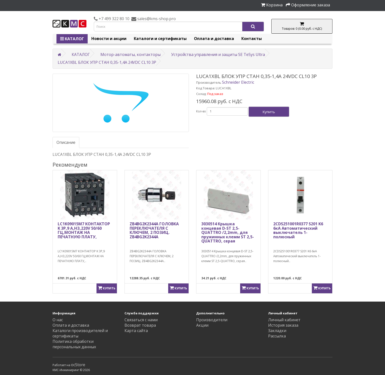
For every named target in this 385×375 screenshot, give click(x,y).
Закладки (277, 330)
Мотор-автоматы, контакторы (130, 54)
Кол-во (201, 111)
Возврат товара (140, 325)
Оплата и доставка (214, 38)
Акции (202, 325)
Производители (211, 319)
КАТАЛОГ (72, 38)
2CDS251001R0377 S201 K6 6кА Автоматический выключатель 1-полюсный (298, 230)
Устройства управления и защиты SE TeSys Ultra (218, 54)
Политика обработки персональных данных (74, 344)
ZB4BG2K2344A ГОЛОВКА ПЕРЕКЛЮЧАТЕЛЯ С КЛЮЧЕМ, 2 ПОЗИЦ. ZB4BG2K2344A (154, 230)
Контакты (251, 38)
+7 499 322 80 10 (113, 18)
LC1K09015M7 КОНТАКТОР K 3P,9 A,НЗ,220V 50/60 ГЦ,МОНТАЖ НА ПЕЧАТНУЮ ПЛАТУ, (84, 230)
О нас (58, 319)
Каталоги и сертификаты (160, 38)
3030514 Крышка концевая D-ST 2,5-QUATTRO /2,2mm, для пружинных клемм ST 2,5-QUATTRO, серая (227, 232)
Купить (268, 111)
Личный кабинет (284, 319)
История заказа (283, 325)
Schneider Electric (238, 82)
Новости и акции (108, 38)
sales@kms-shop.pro (156, 18)
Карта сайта (136, 330)
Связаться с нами (141, 319)
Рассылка (277, 336)
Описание (65, 142)
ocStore (78, 364)
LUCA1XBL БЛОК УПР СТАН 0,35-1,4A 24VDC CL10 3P (107, 62)
